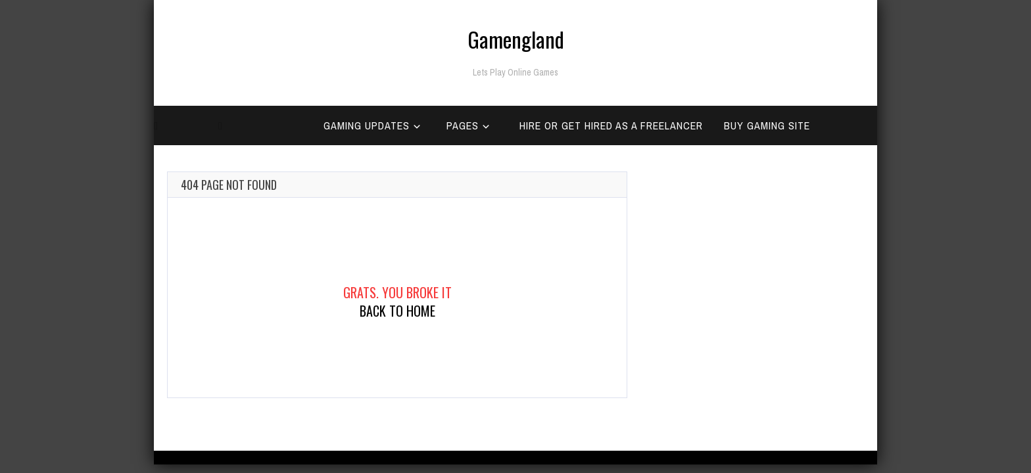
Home (174, 165)
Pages (462, 125)
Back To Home (397, 311)
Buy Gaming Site (767, 125)
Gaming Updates (367, 125)
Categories (256, 165)
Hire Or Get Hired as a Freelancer (611, 125)
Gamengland (516, 39)
